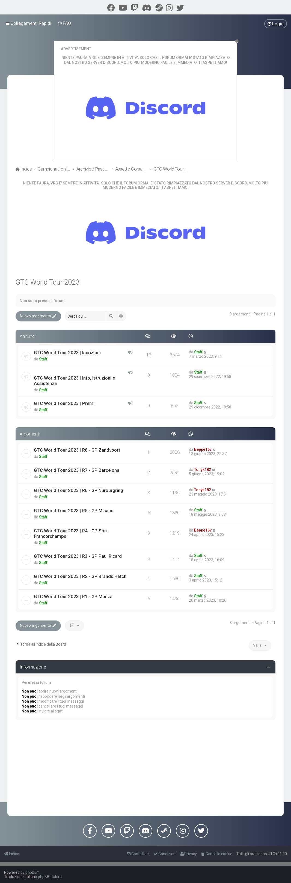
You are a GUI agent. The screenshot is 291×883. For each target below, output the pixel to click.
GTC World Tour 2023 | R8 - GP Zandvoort (77, 450)
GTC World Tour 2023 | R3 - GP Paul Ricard (78, 556)
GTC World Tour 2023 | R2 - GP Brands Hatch (80, 576)
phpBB (31, 872)
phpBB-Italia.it (50, 877)
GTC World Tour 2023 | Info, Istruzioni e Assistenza (74, 380)
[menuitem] (65, 23)
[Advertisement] (146, 767)
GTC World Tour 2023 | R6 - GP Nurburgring (78, 490)
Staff (43, 359)
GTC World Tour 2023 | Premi (64, 403)
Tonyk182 (202, 469)
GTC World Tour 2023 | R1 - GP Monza (73, 596)
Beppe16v (203, 449)
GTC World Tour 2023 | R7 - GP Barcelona (76, 470)
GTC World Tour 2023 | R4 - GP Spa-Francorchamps (71, 533)
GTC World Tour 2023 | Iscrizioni (67, 352)
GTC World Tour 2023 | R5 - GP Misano (74, 510)
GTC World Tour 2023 (47, 282)
